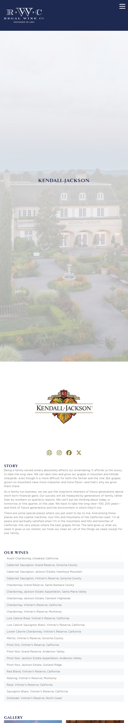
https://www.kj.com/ (49, 452)
